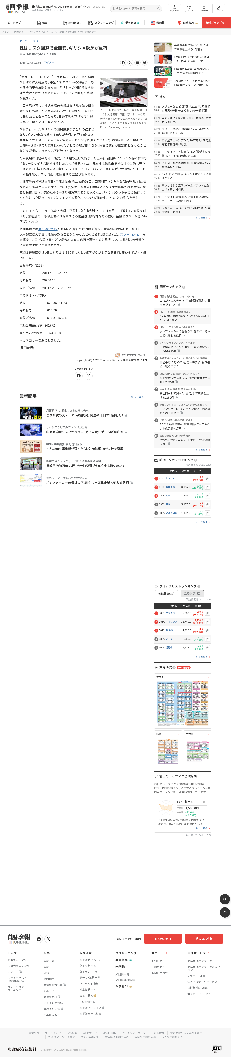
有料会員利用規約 (146, 1036)
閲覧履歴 (174, 8)
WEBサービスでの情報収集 (99, 1032)
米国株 (159, 23)
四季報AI (188, 23)
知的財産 (159, 1032)
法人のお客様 (206, 938)
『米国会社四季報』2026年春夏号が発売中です (63, 6)
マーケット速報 (37, 31)
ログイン (219, 8)
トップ (14, 22)
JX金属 (169, 630)
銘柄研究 (72, 23)
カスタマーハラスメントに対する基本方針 (73, 1036)
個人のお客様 (167, 938)
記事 (43, 23)
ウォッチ (204, 9)
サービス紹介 (52, 1032)
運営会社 (32, 1032)
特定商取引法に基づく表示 (187, 1032)
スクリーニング (101, 22)
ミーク (169, 495)
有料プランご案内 (216, 22)
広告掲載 (71, 1032)
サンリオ (170, 478)
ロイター (49, 62)
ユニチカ (170, 487)
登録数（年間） (192, 593)
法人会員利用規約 (173, 1036)
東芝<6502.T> (48, 229)
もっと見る (137, 397)
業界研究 (129, 23)
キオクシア (171, 621)
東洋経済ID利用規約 (117, 1036)
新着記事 (19, 31)
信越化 (169, 647)
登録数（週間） (166, 593)
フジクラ (170, 613)
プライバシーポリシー (135, 1032)
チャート (189, 8)
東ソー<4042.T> (135, 234)
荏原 (168, 504)
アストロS (171, 513)
